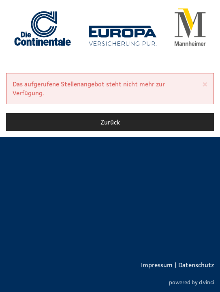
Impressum (157, 265)
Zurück (110, 122)
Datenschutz (196, 265)
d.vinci (206, 282)
